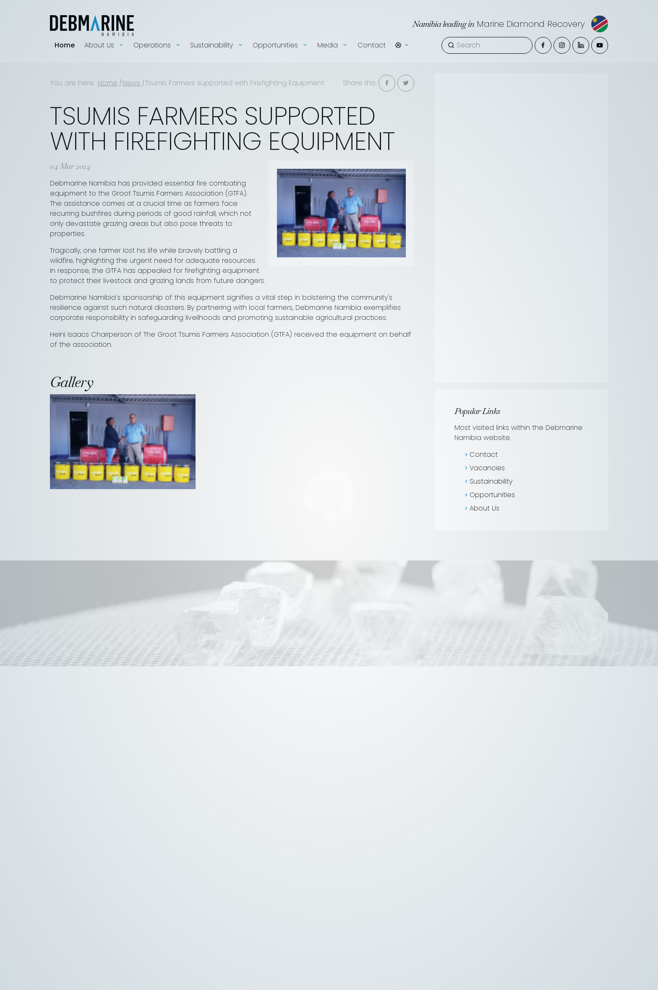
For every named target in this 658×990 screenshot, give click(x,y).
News (131, 83)
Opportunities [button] (280, 36)
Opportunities (489, 495)
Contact (372, 36)
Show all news (480, 160)
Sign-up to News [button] (539, 160)
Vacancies (518, 97)
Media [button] (332, 36)
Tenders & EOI (606, 97)
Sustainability (487, 481)
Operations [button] (157, 36)
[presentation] (452, 275)
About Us (481, 508)
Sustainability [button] (216, 36)
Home (65, 36)
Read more (556, 338)
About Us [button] (104, 36)
